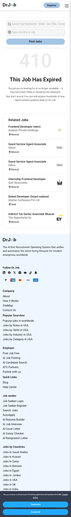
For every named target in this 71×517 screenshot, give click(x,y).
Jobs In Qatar (11, 461)
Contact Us (9, 310)
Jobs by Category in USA (17, 339)
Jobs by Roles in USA (15, 325)
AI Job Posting (11, 358)
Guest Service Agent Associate (27, 144)
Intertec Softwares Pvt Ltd (23, 200)
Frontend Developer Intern (24, 126)
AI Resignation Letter (15, 438)
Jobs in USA (10, 480)
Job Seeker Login (13, 401)
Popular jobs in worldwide (18, 320)
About (6, 296)
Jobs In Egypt (11, 470)
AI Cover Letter (11, 428)
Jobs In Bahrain (12, 466)
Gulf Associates (17, 182)
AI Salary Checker (13, 433)
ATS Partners (10, 367)
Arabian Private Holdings (23, 130)
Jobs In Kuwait (12, 456)
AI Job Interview (12, 424)
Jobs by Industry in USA (17, 334)
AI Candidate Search (15, 362)
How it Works (11, 301)
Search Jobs (10, 410)
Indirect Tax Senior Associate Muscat (31, 214)
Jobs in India (10, 489)
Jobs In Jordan (12, 475)
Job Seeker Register (14, 405)
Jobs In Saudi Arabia (15, 452)
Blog (5, 382)
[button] (35, 504)
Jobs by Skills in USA (15, 330)
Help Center (10, 387)
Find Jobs (35, 41)
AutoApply (9, 415)
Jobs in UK (9, 484)
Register (51, 5)
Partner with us (12, 371)
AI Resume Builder (14, 419)
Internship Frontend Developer (27, 179)
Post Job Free (11, 353)
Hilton (12, 147)
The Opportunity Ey (19, 217)
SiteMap (8, 305)
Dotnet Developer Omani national (28, 196)
